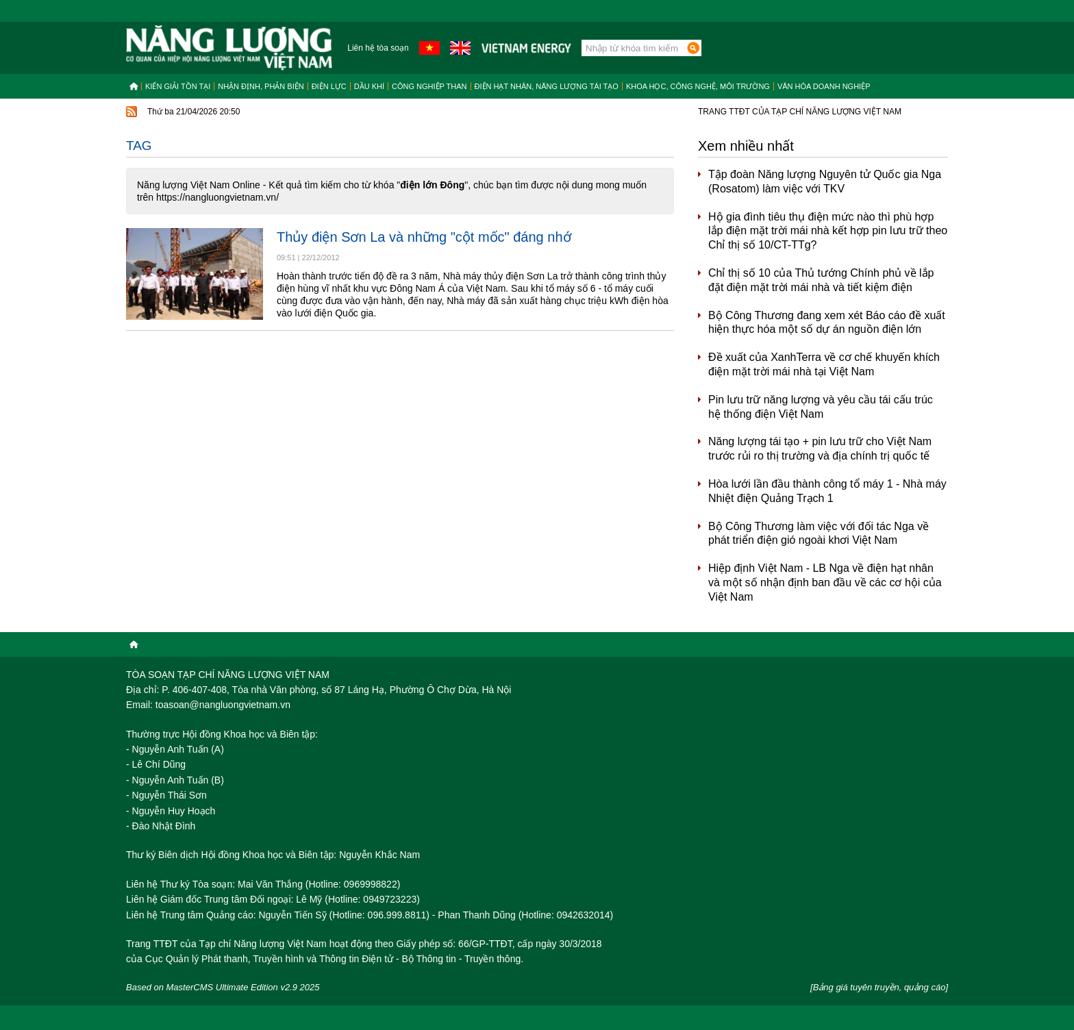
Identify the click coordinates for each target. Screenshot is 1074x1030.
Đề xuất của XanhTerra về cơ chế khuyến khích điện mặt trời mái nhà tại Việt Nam (824, 364)
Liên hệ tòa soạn (377, 48)
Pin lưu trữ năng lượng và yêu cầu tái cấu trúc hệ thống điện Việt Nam (820, 407)
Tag (139, 145)
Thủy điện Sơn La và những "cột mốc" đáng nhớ (424, 236)
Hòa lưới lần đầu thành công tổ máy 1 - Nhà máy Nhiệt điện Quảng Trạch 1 (827, 491)
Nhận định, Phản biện (260, 86)
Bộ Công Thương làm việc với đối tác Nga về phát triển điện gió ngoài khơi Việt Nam (818, 533)
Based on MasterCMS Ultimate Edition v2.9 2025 (223, 987)
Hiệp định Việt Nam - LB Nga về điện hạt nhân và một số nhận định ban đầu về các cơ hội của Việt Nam (825, 582)
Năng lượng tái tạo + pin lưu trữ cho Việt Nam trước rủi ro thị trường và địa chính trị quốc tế (820, 449)
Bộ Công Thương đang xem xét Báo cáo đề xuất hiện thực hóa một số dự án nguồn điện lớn (826, 323)
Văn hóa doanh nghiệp (824, 86)
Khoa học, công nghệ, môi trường (698, 86)
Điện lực (329, 86)
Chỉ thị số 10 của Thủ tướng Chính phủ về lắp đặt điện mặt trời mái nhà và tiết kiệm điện (821, 280)
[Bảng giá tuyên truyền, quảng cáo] (879, 987)
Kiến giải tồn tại (177, 86)
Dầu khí (369, 86)
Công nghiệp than (429, 86)
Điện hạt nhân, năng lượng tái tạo (547, 86)
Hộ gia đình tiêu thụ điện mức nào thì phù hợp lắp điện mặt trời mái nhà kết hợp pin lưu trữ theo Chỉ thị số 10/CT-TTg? (827, 231)
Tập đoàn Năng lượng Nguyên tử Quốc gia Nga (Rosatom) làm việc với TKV (824, 181)
